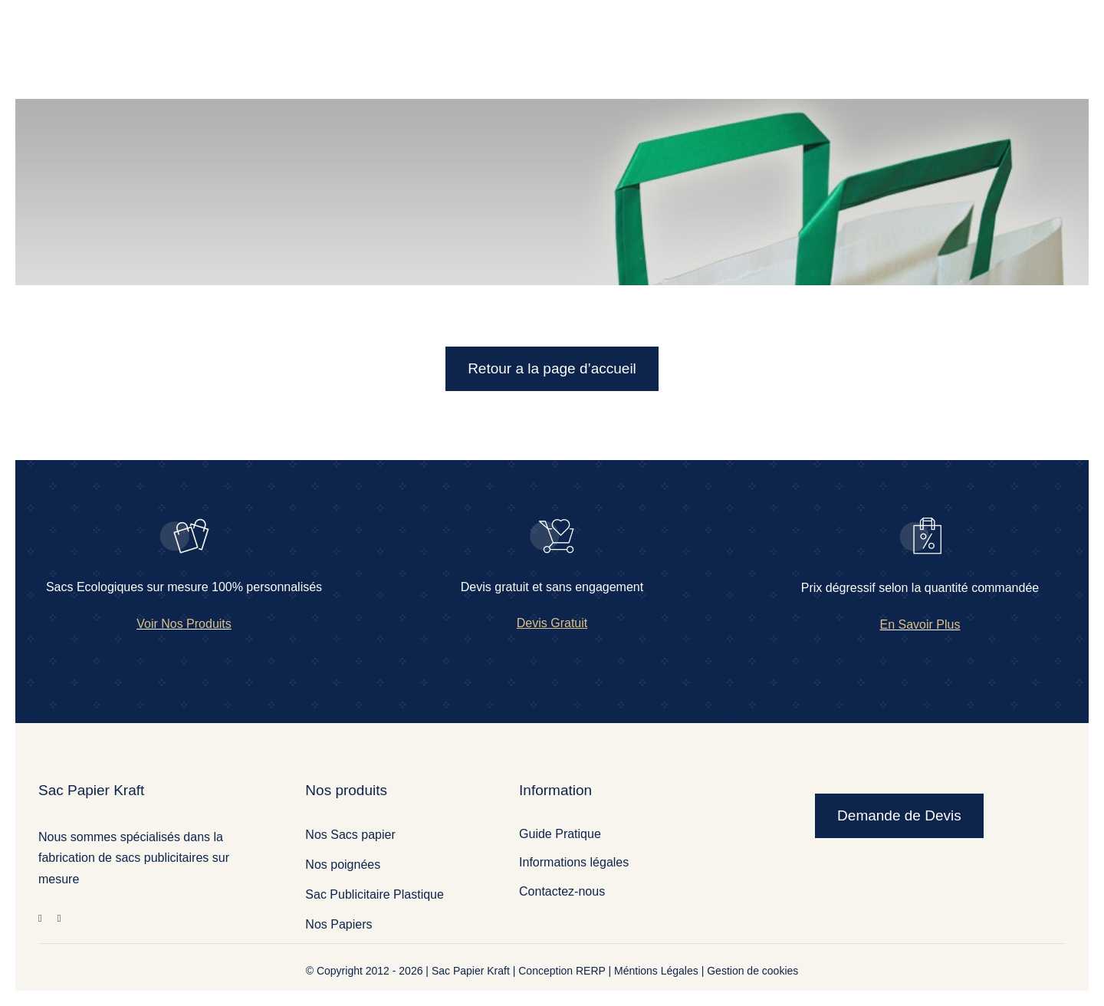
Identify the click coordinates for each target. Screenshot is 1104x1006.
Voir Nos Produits (184, 623)
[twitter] (59, 918)
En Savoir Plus (920, 624)
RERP (591, 971)
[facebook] (40, 918)
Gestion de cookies (752, 971)
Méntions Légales (656, 971)
